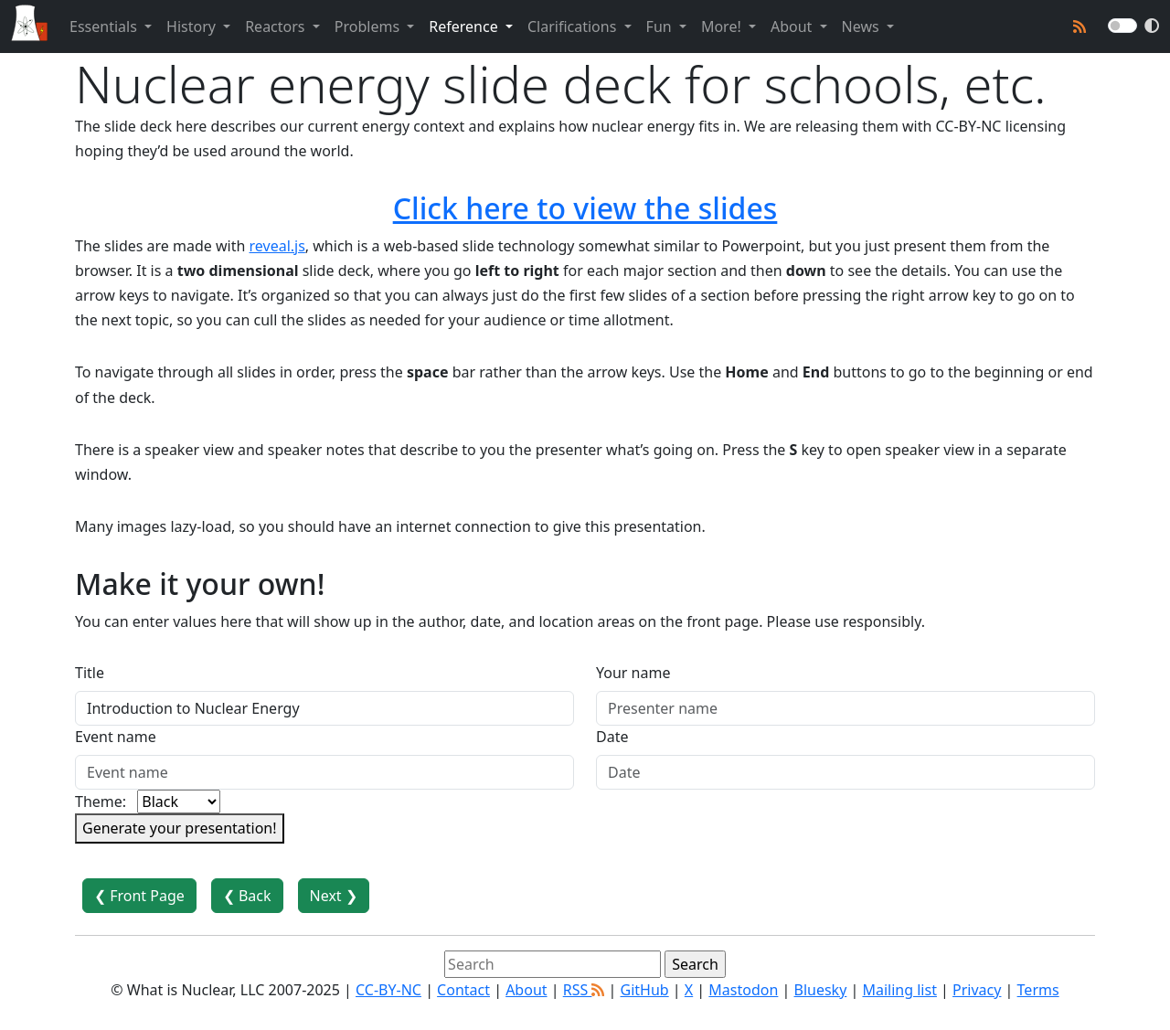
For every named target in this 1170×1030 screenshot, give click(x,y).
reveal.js (277, 246)
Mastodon (743, 990)
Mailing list (899, 990)
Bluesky (820, 990)
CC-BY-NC (388, 990)
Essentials (105, 26)
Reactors (277, 26)
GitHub (645, 990)
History (192, 26)
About (793, 26)
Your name (633, 673)
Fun (660, 26)
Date (612, 737)
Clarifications (574, 26)
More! (723, 26)
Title (89, 673)
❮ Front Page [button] (139, 896)
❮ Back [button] (247, 896)
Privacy (976, 990)
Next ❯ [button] (333, 896)
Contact (463, 990)
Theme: (100, 801)
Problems (369, 26)
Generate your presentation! (179, 828)
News (862, 26)
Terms (1038, 990)
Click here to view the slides (585, 208)
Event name (115, 737)
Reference (465, 26)
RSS (584, 990)
